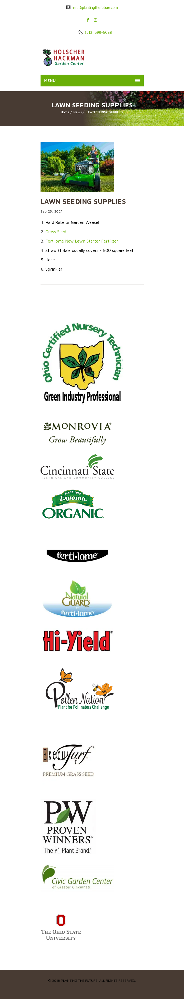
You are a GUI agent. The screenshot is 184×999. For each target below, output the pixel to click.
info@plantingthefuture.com (94, 7)
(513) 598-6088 (98, 32)
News (77, 112)
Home (65, 112)
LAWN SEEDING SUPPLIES (104, 112)
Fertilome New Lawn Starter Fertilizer (81, 241)
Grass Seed (55, 231)
